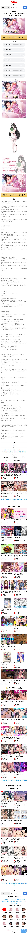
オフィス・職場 (17, 451)
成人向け (14, 449)
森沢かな (17, 924)
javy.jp (14, 2)
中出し (23, 899)
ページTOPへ (24, 930)
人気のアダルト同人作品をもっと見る (14, 780)
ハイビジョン (12, 899)
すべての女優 (4, 910)
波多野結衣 (11, 917)
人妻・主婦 (12, 901)
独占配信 (3, 901)
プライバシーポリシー (16, 930)
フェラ (25, 901)
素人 (12, 903)
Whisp (14, 445)
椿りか (4, 917)
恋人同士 (9, 449)
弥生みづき (24, 917)
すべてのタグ (6, 899)
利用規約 (9, 930)
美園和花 (24, 910)
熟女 (17, 901)
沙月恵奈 (24, 924)
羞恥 (5, 449)
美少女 (20, 901)
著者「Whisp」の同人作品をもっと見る (14, 500)
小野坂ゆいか (17, 917)
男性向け (24, 451)
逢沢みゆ (11, 910)
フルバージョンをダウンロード (14, 37)
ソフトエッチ (5, 451)
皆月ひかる (11, 924)
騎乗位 (15, 903)
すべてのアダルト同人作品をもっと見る (14, 884)
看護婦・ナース (21, 449)
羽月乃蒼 (4, 924)
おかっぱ (11, 451)
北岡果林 (17, 910)
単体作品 (19, 899)
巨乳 (8, 901)
